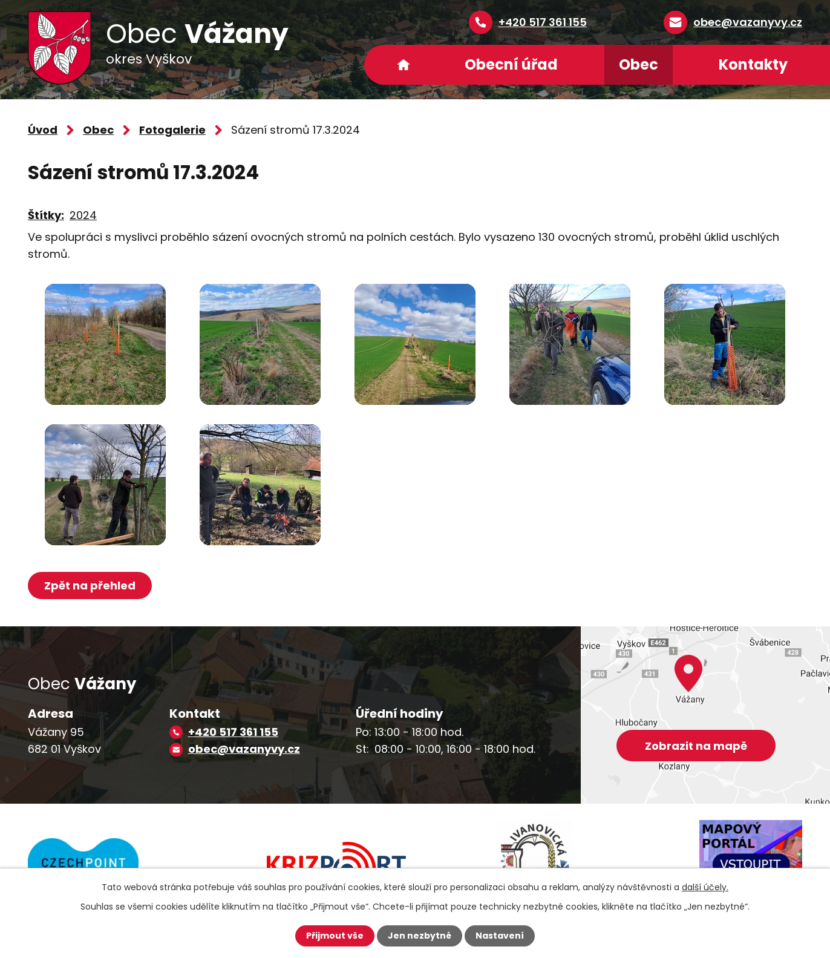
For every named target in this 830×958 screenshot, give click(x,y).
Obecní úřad (511, 64)
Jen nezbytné (419, 936)
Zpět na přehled (90, 585)
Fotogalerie (172, 129)
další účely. (705, 887)
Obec (638, 64)
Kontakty (753, 64)
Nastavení (499, 936)
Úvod (403, 65)
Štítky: (46, 215)
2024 (83, 215)
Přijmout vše (335, 936)
